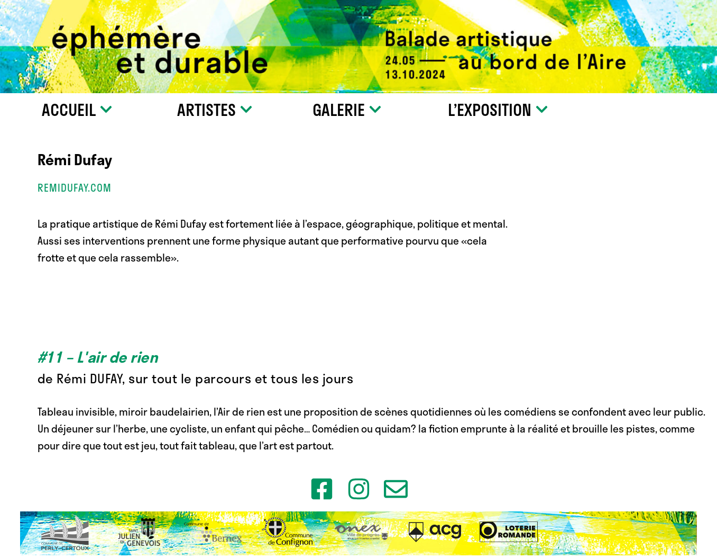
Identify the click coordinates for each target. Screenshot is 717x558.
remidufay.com (75, 187)
